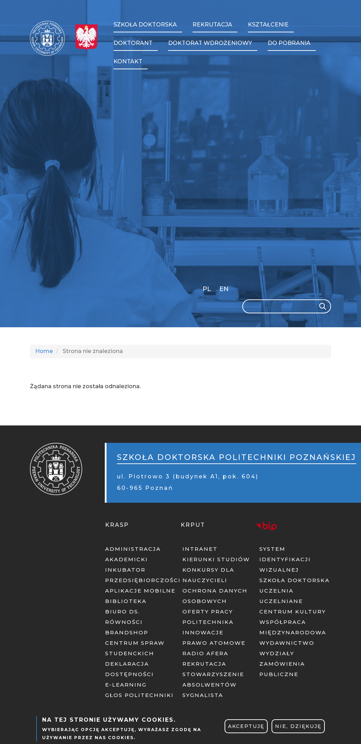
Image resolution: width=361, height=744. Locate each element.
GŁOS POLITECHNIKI (139, 695)
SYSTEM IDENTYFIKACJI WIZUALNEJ (285, 559)
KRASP (117, 525)
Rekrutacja (212, 24)
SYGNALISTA (202, 695)
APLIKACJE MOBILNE (140, 590)
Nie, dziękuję (298, 726)
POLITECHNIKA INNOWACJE (208, 627)
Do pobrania (289, 43)
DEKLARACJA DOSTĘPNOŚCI (129, 669)
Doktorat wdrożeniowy (210, 43)
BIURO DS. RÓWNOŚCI (124, 616)
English (224, 290)
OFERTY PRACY (207, 611)
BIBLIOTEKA (126, 601)
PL (207, 289)
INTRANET (200, 549)
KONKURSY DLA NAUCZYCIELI (208, 575)
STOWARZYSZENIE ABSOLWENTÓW (213, 679)
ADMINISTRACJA (133, 549)
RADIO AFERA (205, 653)
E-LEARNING (126, 684)
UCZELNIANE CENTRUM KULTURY (292, 606)
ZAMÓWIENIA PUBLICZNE (282, 669)
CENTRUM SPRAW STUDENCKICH (135, 648)
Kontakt (127, 61)
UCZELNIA (276, 590)
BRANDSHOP (126, 632)
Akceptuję (246, 726)
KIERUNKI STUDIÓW (216, 559)
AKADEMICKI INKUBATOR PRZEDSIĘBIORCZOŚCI (141, 570)
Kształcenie (268, 24)
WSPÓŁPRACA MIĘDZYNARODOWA (292, 627)
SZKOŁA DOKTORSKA (294, 580)
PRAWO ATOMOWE (213, 643)
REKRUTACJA (204, 663)
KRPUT (193, 525)
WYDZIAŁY (276, 653)
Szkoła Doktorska (145, 24)
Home (44, 351)
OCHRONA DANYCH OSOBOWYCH (215, 595)
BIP (266, 526)
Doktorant (132, 43)
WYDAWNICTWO (286, 643)
